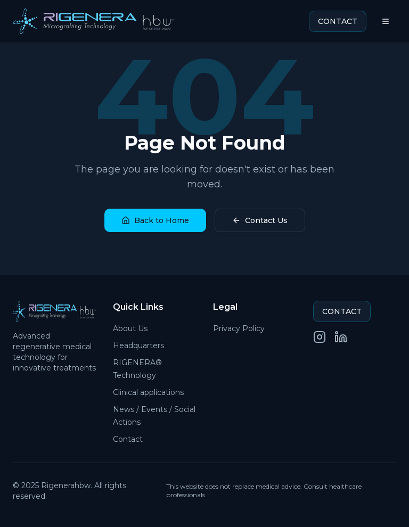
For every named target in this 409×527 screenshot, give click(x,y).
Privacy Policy (239, 328)
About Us (130, 328)
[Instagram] (319, 337)
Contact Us (260, 220)
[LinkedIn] (340, 337)
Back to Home (155, 220)
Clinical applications (148, 392)
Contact (128, 439)
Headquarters (138, 345)
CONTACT (337, 21)
